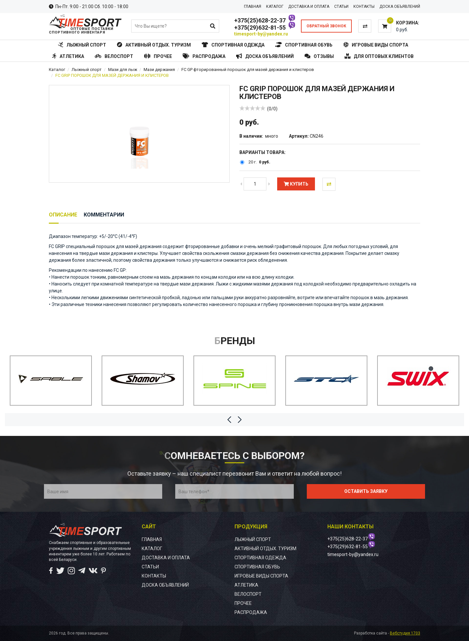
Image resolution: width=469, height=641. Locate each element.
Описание (63, 215)
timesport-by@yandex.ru (261, 33)
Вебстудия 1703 (405, 633)
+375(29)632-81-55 (260, 27)
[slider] (252, 108)
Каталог (57, 69)
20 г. (253, 162)
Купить (296, 184)
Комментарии (104, 215)
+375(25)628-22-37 (260, 20)
